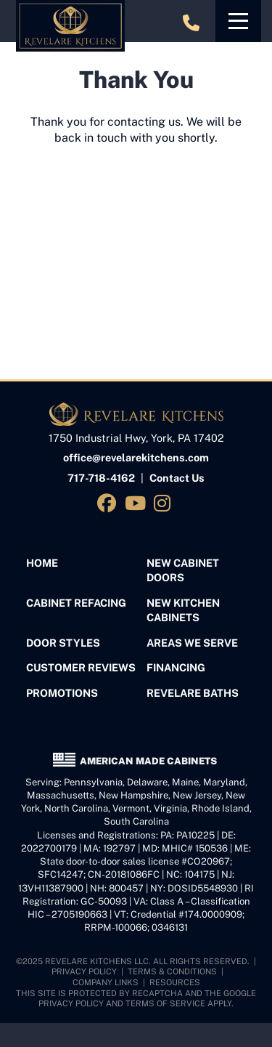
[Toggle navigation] (238, 21)
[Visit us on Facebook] (108, 503)
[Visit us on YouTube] (137, 503)
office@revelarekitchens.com (136, 457)
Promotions (62, 693)
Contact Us (177, 478)
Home (42, 563)
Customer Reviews (81, 667)
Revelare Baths (193, 693)
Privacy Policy (84, 971)
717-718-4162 (101, 478)
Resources (174, 982)
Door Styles (63, 642)
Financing (176, 667)
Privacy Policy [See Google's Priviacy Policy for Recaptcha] (71, 1003)
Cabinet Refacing (76, 603)
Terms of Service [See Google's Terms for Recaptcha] (165, 1003)
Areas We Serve (192, 642)
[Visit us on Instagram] (164, 503)
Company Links (106, 982)
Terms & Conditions (172, 971)
